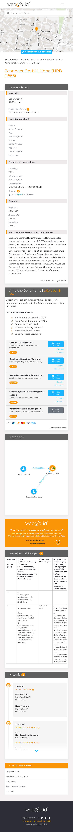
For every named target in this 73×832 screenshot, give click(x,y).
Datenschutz (39, 821)
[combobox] (36, 13)
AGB (48, 821)
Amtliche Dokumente (17, 776)
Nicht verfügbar (55, 410)
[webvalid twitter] (42, 818)
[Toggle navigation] (62, 4)
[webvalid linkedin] (46, 818)
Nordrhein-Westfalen (50, 59)
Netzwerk (11, 781)
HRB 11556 (34, 63)
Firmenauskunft (27, 59)
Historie (10, 791)
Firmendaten (12, 772)
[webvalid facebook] (38, 818)
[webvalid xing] (49, 818)
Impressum (28, 821)
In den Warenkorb (56, 344)
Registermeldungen (16, 786)
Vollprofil (19, 194)
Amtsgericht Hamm (15, 63)
